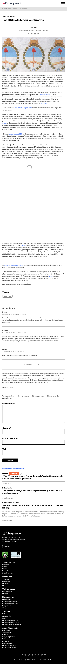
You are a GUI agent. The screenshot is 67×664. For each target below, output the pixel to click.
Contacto (7, 547)
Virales (4, 566)
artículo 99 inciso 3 (46, 95)
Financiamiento (7, 643)
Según (4, 123)
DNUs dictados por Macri (23, 108)
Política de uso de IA (8, 639)
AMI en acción (6, 616)
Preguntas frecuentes (9, 647)
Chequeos (5, 564)
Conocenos (6, 630)
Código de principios (8, 637)
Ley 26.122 (44, 103)
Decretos (7, 296)
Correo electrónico (11, 438)
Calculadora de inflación (10, 601)
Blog (3, 585)
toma (50, 276)
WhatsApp (5, 579)
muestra (23, 245)
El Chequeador (7, 614)
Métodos (5, 634)
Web (4, 449)
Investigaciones (7, 573)
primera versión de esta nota (13, 265)
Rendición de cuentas (9, 645)
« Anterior (28, 365)
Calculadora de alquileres (10, 603)
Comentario (8, 404)
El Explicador (7, 488)
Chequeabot (6, 608)
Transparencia (6, 632)
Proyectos (5, 641)
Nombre (6, 428)
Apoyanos (5, 583)
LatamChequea (7, 591)
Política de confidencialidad (39, 660)
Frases (5, 473)
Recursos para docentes (10, 620)
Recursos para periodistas (10, 622)
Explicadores (8, 17)
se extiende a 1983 (15, 134)
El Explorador (6, 606)
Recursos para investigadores (11, 624)
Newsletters (6, 581)
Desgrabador (6, 599)
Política (16, 502)
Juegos (4, 618)
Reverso (5, 593)
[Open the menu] (63, 3)
